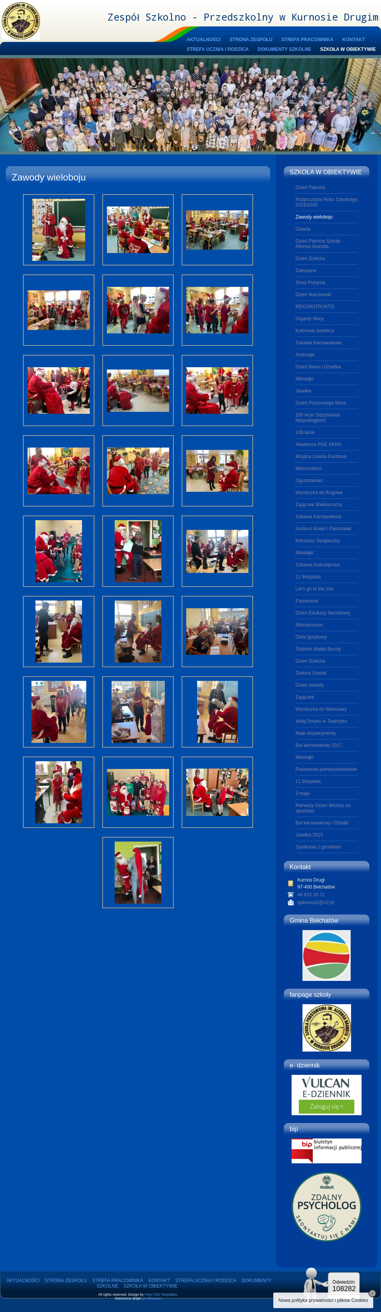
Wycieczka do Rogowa (319, 492)
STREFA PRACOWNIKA (307, 39)
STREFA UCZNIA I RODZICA (218, 49)
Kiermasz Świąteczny (317, 540)
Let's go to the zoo (314, 589)
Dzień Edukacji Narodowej (322, 613)
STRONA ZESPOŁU (250, 39)
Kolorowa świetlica (314, 330)
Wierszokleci (308, 468)
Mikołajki (304, 379)
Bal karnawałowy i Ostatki (322, 823)
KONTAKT (354, 39)
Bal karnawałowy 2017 (318, 745)
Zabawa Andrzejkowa (317, 564)
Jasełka (303, 391)
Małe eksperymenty (315, 733)
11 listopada (308, 577)
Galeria (303, 229)
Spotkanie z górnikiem (318, 847)
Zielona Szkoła (310, 673)
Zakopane (305, 270)
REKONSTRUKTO (314, 306)
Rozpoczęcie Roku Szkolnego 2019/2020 (326, 202)
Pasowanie (306, 601)
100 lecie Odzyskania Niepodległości (317, 417)
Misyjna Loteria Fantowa (320, 456)
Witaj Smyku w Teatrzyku (321, 721)
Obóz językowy (311, 637)
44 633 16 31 (311, 894)
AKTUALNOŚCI (203, 39)
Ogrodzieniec (309, 480)
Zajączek (304, 697)
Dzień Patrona (310, 187)
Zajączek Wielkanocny (318, 504)
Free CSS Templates (161, 1294)
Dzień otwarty (309, 685)
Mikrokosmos (309, 625)
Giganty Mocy (309, 318)
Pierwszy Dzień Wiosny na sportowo (322, 808)
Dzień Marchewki (313, 294)
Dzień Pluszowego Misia (320, 403)
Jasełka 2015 (309, 835)
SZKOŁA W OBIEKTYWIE (348, 49)
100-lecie (305, 432)
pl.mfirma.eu (152, 1298)
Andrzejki (305, 355)
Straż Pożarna (310, 282)
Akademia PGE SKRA (318, 444)
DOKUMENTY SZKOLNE (284, 49)
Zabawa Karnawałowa (318, 342)
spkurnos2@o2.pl (315, 902)
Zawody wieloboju (313, 217)
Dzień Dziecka (310, 258)
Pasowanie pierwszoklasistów (326, 769)
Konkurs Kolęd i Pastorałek (323, 528)
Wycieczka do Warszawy (321, 709)
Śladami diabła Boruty (318, 649)
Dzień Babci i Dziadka (318, 367)
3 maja (302, 793)
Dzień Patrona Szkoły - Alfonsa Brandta (319, 243)
